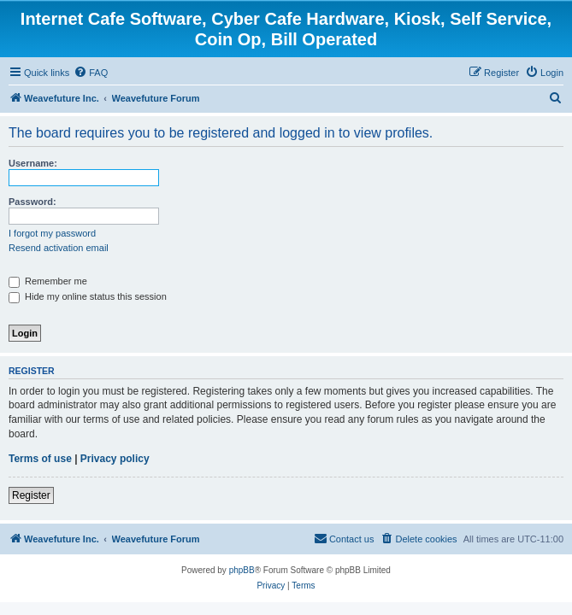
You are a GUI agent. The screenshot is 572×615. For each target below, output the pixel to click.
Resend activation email (59, 248)
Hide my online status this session (88, 296)
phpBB (242, 570)
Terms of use (40, 459)
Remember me (48, 281)
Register (31, 495)
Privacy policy (115, 459)
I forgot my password (52, 233)
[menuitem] (91, 72)
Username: (33, 163)
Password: (32, 201)
